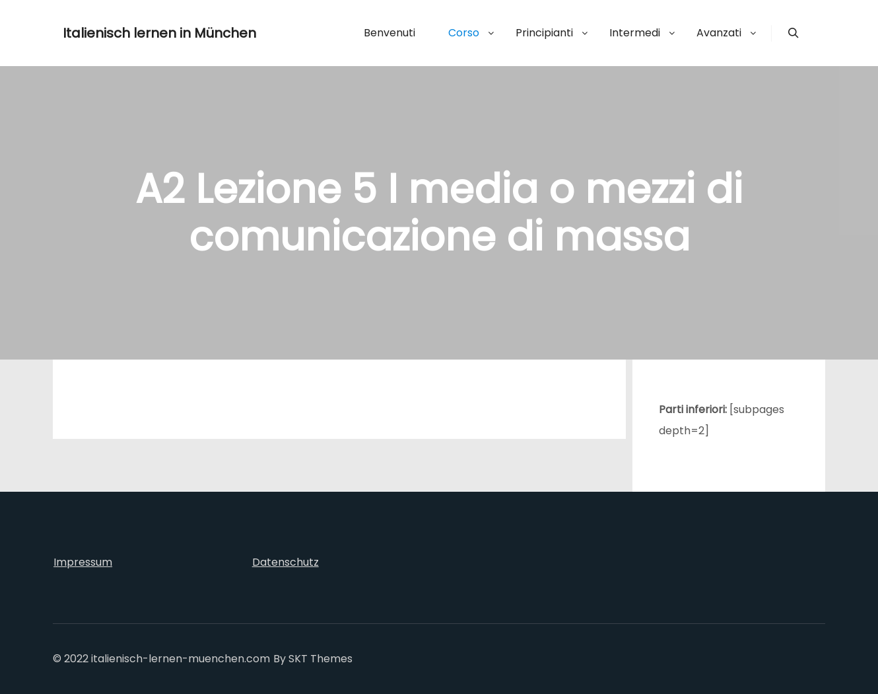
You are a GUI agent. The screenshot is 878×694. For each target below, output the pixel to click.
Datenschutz (285, 562)
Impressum (82, 562)
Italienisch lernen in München (129, 33)
